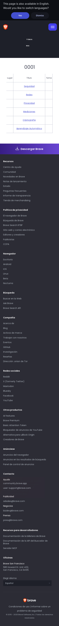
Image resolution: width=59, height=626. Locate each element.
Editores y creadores (14, 234)
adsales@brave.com (14, 501)
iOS (5, 269)
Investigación (10, 351)
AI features (9, 415)
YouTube (8, 400)
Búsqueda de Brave (13, 220)
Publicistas (8, 239)
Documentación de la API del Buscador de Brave (25, 542)
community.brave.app (15, 483)
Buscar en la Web (12, 298)
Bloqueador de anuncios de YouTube (22, 429)
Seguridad (29, 86)
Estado (6, 186)
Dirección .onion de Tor (15, 361)
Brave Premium (11, 420)
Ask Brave (8, 303)
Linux (5, 273)
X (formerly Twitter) (13, 381)
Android (7, 264)
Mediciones (29, 111)
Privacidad (29, 103)
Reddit (6, 376)
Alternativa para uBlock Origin (18, 434)
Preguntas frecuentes (14, 190)
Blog (5, 328)
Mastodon (8, 386)
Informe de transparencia (16, 195)
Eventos (7, 342)
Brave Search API (12, 308)
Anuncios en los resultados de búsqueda (24, 459)
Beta (5, 278)
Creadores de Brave (13, 439)
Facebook (8, 395)
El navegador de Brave (15, 215)
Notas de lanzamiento (15, 181)
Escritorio (8, 259)
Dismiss (40, 15)
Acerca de (8, 323)
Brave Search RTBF (13, 225)
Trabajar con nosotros (15, 337)
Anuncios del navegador (16, 454)
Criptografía (29, 120)
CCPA (6, 244)
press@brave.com (12, 520)
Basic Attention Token (14, 425)
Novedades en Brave (14, 176)
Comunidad (9, 171)
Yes (20, 15)
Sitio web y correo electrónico (19, 229)
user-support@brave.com (17, 488)
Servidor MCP (10, 548)
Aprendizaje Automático (29, 128)
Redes (29, 94)
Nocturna (8, 283)
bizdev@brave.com (13, 510)
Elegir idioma (10, 578)
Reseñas (7, 356)
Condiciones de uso (19, 606)
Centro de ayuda (12, 167)
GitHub (6, 347)
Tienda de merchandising (16, 200)
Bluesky (7, 390)
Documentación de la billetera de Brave (24, 536)
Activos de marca (12, 332)
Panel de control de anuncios (18, 464)
